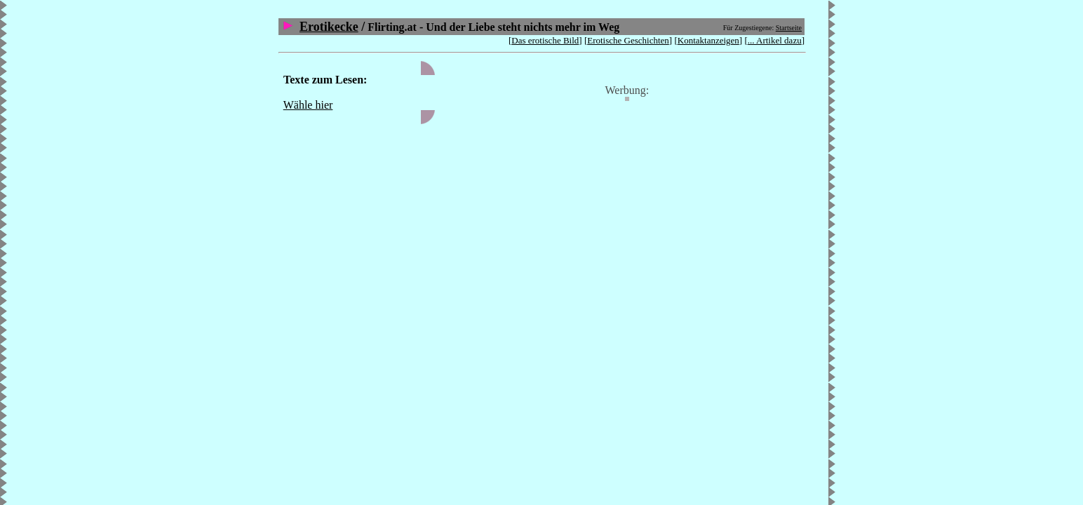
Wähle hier (308, 105)
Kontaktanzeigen (708, 40)
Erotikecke (329, 27)
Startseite (789, 28)
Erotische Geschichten (628, 40)
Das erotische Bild (545, 40)
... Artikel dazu (775, 40)
